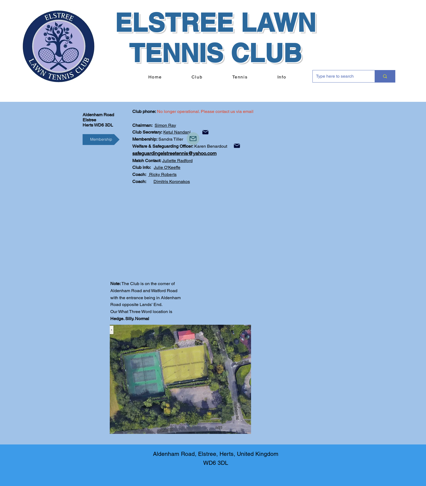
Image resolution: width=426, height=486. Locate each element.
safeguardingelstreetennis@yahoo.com (174, 153)
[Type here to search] (339, 76)
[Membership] (101, 139)
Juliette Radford (177, 160)
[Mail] (205, 132)
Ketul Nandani (177, 132)
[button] (197, 77)
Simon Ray (165, 125)
